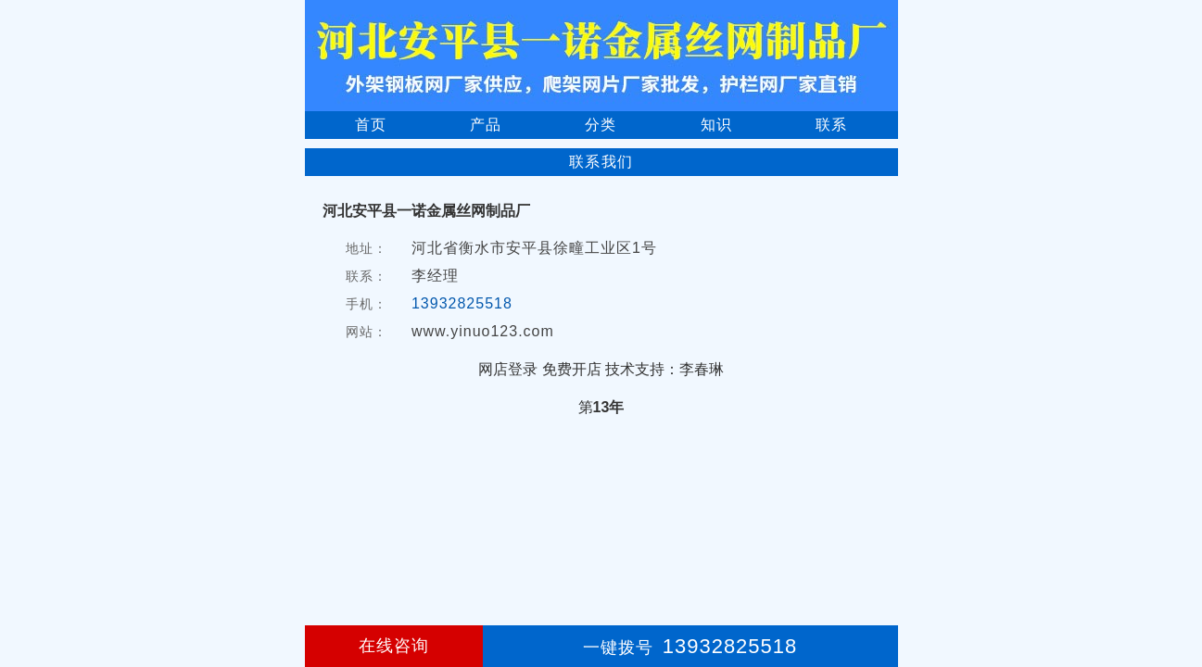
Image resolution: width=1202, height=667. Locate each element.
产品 (485, 124)
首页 (370, 124)
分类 (600, 124)
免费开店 (571, 369)
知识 (716, 124)
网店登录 (508, 369)
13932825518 (461, 303)
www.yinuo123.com (482, 331)
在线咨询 (394, 645)
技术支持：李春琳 (664, 369)
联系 (831, 124)
